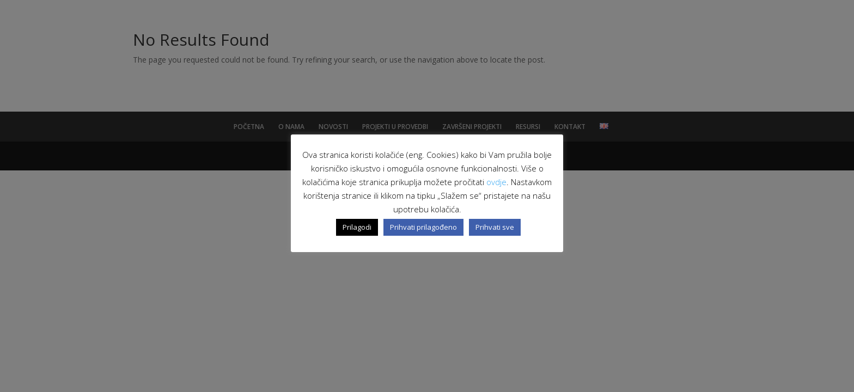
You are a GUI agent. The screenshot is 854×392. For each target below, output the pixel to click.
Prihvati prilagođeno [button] (423, 227)
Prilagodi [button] (357, 227)
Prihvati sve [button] (494, 227)
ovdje (496, 181)
